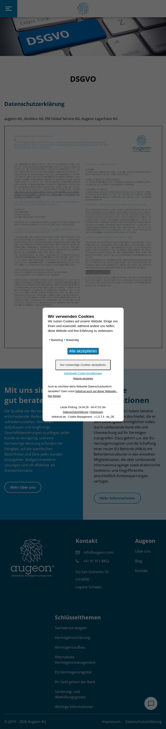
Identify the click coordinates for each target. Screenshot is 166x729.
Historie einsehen (83, 378)
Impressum (96, 412)
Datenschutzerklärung (75, 412)
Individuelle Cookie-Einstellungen (83, 373)
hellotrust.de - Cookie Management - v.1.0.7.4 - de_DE (83, 416)
